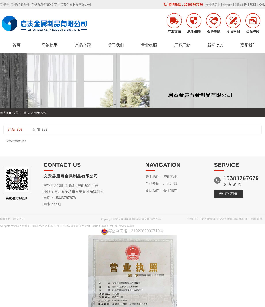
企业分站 (226, 4)
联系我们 (248, 45)
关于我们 (116, 45)
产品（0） (16, 129)
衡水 (241, 219)
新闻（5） (41, 129)
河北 (203, 219)
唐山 (247, 219)
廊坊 (209, 219)
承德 (259, 219)
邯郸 (253, 219)
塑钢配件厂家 (109, 226)
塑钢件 (80, 226)
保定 (221, 219)
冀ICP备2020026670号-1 (47, 226)
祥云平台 (18, 219)
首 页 (26, 113)
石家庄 (229, 219)
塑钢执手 (50, 45)
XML (262, 4)
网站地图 (241, 4)
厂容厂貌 (182, 45)
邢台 (235, 219)
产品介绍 (83, 45)
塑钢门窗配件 (92, 226)
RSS (253, 4)
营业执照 (149, 45)
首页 (17, 45)
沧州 (215, 219)
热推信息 (211, 4)
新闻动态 (215, 45)
